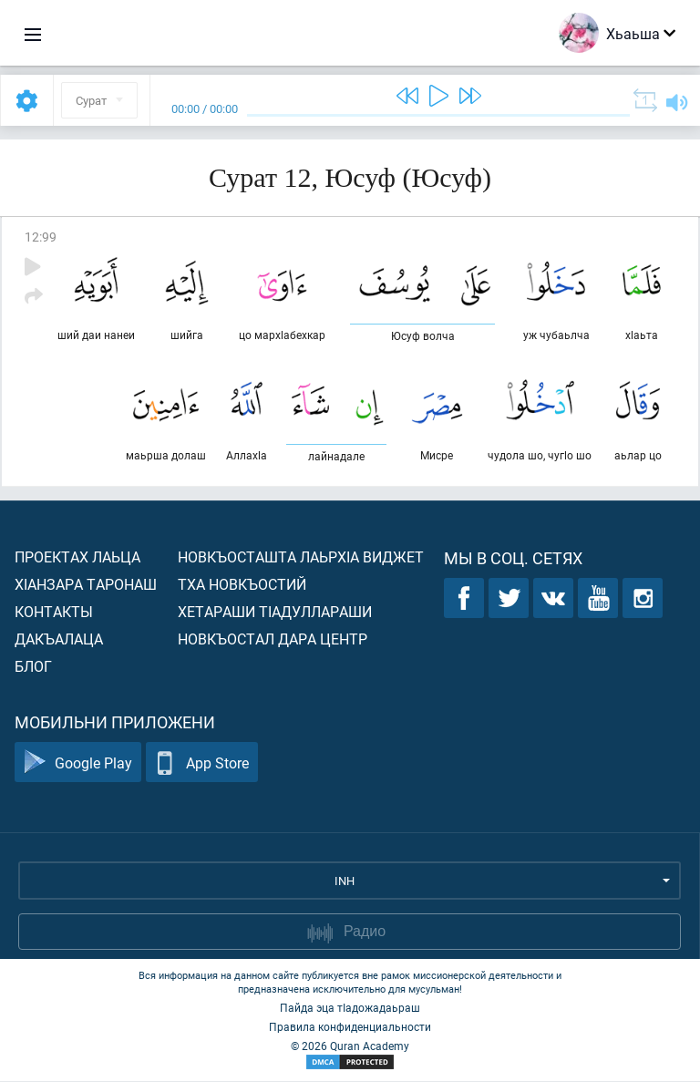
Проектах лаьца (77, 557)
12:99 (41, 236)
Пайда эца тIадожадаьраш (350, 1008)
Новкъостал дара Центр (272, 639)
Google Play (78, 763)
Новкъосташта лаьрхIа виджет (301, 557)
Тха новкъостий (242, 584)
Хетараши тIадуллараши (275, 612)
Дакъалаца (59, 639)
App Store (202, 763)
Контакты (54, 612)
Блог (33, 666)
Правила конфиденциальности (350, 1027)
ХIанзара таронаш (86, 584)
